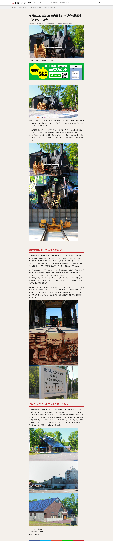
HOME (14, 7)
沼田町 (56, 23)
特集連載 (61, 2)
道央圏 (64, 23)
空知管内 (60, 23)
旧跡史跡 (50, 23)
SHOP (67, 2)
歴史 (53, 23)
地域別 (55, 2)
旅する (30, 2)
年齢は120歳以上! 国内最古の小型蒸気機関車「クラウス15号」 (42, 7)
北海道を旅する (22, 7)
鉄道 (67, 23)
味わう (36, 2)
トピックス (48, 2)
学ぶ (41, 2)
